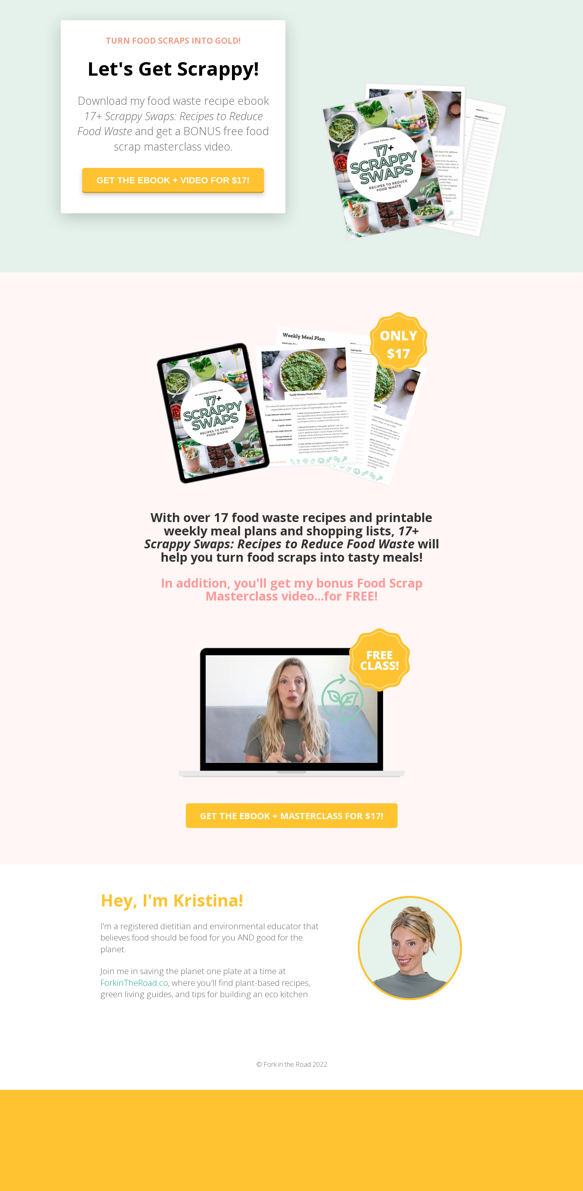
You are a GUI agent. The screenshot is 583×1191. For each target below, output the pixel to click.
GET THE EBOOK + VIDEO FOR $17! (172, 180)
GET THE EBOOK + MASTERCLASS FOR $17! (291, 815)
